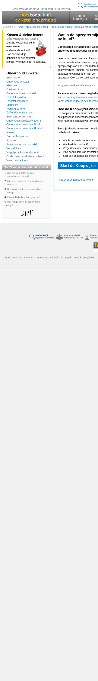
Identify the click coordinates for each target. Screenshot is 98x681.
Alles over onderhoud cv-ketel (74, 179)
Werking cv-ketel (15, 108)
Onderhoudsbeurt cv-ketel (21, 93)
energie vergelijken (84, 257)
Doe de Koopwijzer (17, 136)
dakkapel (66, 257)
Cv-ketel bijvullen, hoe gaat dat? (24, 197)
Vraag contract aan (17, 160)
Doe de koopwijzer (80, 17)
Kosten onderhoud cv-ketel (21, 144)
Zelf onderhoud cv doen (19, 112)
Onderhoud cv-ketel (17, 81)
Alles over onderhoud (37, 27)
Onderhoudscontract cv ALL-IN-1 (25, 128)
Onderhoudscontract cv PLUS (23, 124)
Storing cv (12, 104)
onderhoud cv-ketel (47, 257)
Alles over (12, 85)
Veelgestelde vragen (61, 27)
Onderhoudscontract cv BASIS (23, 120)
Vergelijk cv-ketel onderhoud (22, 152)
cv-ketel (28, 257)
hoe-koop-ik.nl (13, 257)
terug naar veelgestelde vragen (75, 85)
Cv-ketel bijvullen (16, 97)
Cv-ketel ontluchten (17, 101)
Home (20, 27)
